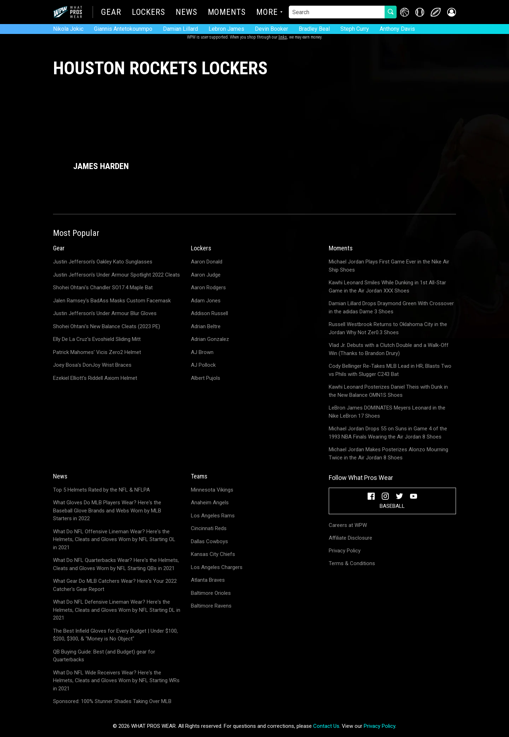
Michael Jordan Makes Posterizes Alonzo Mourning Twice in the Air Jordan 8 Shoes (388, 453)
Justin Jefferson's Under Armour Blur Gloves (105, 313)
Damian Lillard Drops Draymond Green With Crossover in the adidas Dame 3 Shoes (391, 307)
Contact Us (326, 726)
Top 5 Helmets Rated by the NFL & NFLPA (101, 490)
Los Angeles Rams (213, 515)
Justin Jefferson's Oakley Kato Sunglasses (102, 262)
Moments (227, 12)
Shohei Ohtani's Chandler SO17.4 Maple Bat (103, 287)
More (267, 12)
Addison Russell (209, 313)
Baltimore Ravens (211, 606)
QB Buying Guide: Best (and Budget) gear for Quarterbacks (104, 656)
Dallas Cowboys (209, 541)
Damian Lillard (180, 28)
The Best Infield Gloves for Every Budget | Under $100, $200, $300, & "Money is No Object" (115, 635)
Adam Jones (206, 300)
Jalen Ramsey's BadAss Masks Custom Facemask (112, 300)
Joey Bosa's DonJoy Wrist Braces (92, 365)
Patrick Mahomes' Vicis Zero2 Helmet (97, 352)
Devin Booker (271, 28)
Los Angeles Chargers (216, 567)
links (283, 37)
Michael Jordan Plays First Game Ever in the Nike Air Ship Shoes (389, 266)
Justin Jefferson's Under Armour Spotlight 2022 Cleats (116, 275)
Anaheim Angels (210, 502)
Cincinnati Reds (209, 528)
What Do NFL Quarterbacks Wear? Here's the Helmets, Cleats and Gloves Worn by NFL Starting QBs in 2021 (116, 564)
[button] (451, 12)
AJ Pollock (203, 365)
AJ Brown (202, 352)
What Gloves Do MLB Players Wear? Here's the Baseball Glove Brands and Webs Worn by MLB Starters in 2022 (107, 510)
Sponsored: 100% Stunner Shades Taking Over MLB (112, 701)
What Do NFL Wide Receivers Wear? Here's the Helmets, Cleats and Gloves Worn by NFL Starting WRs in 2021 (116, 680)
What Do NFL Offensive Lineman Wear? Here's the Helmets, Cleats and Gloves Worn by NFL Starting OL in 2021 (114, 539)
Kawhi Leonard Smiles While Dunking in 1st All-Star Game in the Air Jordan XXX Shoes (387, 286)
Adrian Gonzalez (210, 339)
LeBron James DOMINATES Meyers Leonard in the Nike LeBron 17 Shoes (387, 412)
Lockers (148, 12)
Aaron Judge (206, 275)
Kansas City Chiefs (213, 554)
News (186, 12)
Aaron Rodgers (208, 287)
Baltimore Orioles (211, 593)
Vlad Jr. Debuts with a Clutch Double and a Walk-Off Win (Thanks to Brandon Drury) (389, 349)
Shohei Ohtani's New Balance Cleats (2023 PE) (106, 326)
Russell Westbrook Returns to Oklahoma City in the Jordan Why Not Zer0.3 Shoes (388, 328)
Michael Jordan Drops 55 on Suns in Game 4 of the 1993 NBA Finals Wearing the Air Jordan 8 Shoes (388, 432)
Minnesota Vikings (212, 490)
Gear (111, 12)
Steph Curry (354, 28)
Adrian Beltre (206, 326)
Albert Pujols (205, 378)
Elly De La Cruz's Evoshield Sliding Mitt (97, 339)
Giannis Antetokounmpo (123, 28)
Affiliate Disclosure (350, 538)
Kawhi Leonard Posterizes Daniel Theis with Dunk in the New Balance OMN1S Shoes (388, 391)
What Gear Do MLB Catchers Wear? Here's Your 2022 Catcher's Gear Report (115, 585)
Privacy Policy (345, 550)
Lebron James (226, 28)
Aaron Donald (206, 262)
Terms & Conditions (352, 563)
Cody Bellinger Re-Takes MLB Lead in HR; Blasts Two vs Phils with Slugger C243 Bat (390, 370)
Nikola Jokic (68, 28)
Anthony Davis (397, 28)
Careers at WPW (348, 525)
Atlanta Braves (208, 580)
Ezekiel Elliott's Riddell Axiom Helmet (95, 378)
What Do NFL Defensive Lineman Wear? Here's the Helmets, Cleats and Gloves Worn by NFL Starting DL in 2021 (116, 610)
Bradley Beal (314, 28)
